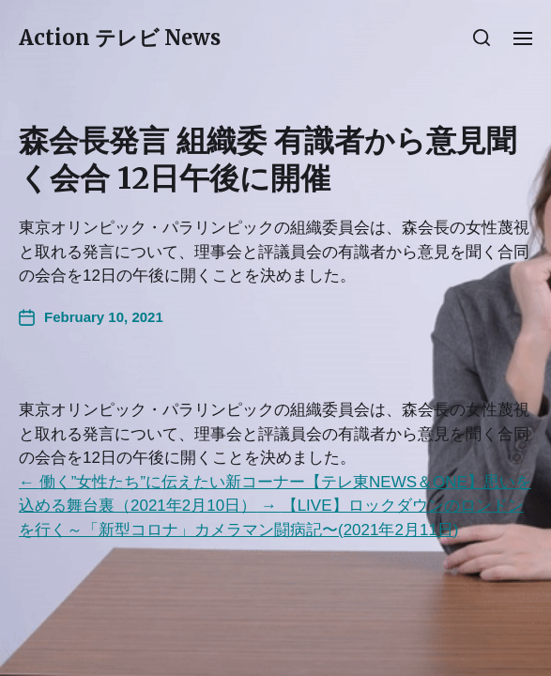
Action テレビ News (120, 37)
